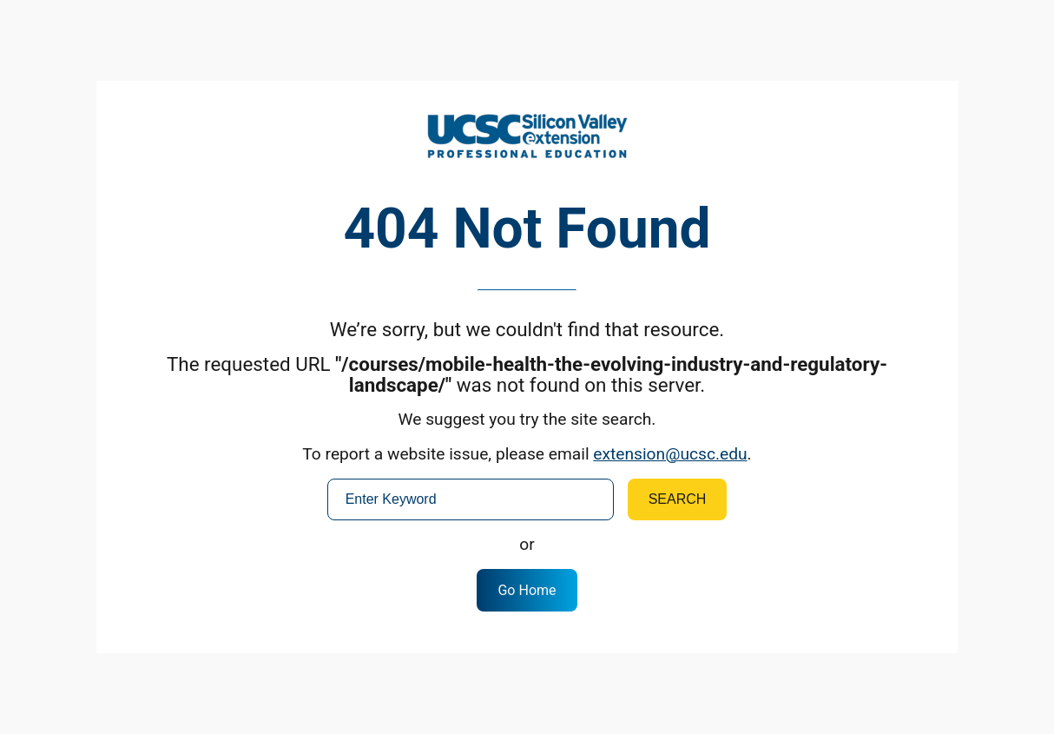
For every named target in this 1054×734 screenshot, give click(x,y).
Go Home (526, 590)
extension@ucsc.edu (670, 454)
